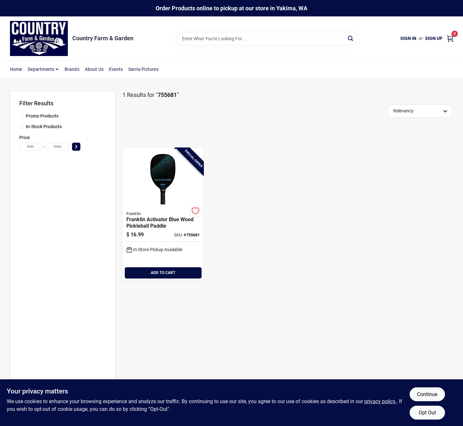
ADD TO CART (163, 272)
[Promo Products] (21, 115)
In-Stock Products (44, 126)
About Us (94, 69)
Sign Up (433, 38)
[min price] (30, 147)
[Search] (351, 38)
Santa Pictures (143, 69)
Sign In (408, 38)
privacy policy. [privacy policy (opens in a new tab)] (380, 401)
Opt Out (427, 413)
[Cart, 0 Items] (450, 38)
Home (16, 69)
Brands (72, 69)
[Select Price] (76, 147)
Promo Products (42, 116)
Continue (427, 394)
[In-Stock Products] (21, 126)
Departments (41, 69)
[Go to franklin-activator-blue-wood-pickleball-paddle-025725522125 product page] (163, 214)
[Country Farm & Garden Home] (39, 38)
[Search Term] (267, 38)
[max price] (57, 147)
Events (116, 69)
